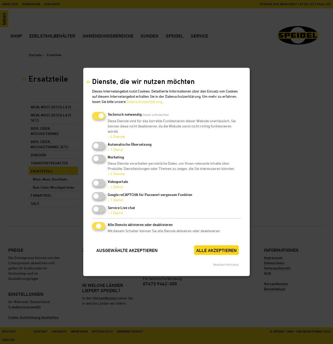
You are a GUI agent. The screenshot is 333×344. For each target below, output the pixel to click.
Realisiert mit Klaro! (226, 264)
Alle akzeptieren (216, 250)
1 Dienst (115, 149)
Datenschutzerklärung (144, 101)
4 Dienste (116, 136)
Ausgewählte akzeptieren (127, 250)
